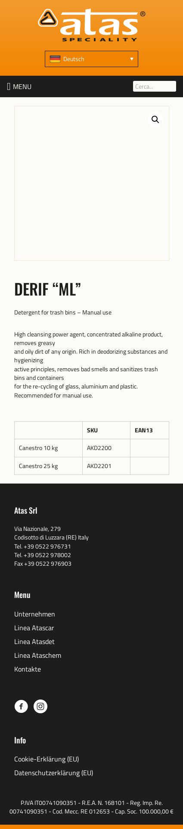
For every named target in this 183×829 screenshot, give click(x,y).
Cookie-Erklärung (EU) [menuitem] (46, 759)
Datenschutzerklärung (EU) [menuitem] (53, 773)
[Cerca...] (154, 86)
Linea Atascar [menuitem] (34, 628)
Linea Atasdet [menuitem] (34, 642)
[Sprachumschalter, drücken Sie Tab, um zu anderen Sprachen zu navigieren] (91, 59)
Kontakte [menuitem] (27, 669)
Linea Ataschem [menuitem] (37, 655)
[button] (22, 86)
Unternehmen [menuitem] (34, 614)
